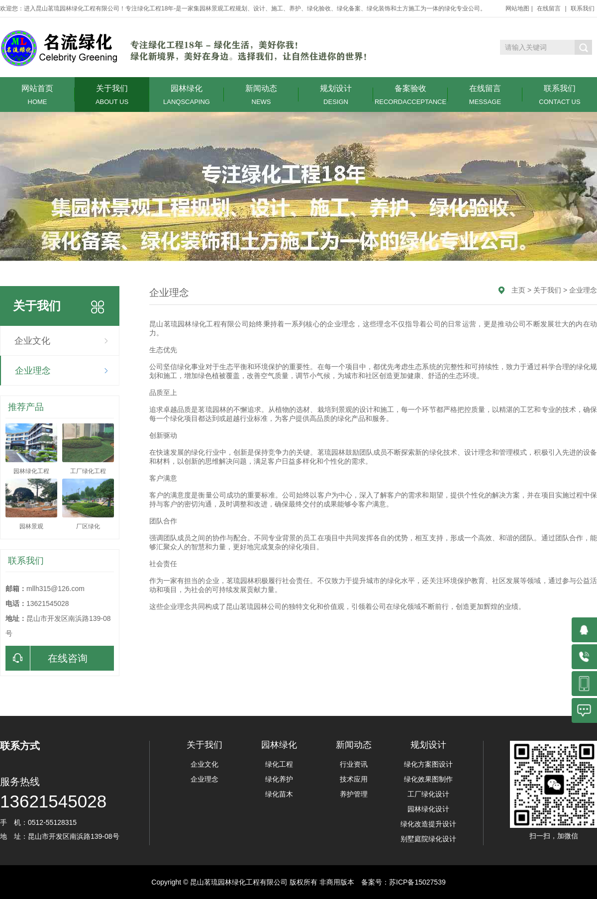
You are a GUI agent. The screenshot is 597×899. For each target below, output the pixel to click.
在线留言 (549, 8)
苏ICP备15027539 (417, 882)
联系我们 (583, 8)
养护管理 (354, 794)
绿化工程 (279, 764)
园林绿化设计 (428, 808)
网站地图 (517, 8)
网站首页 (37, 94)
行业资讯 (354, 764)
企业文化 (32, 341)
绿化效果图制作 (428, 779)
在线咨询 (46, 658)
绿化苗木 (279, 794)
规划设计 (335, 94)
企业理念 (33, 371)
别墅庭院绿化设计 (428, 838)
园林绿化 (186, 94)
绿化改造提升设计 (428, 823)
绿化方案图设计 (428, 764)
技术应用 (354, 779)
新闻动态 (261, 94)
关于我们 (112, 94)
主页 (518, 290)
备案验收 (410, 94)
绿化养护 (279, 779)
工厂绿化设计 (428, 794)
